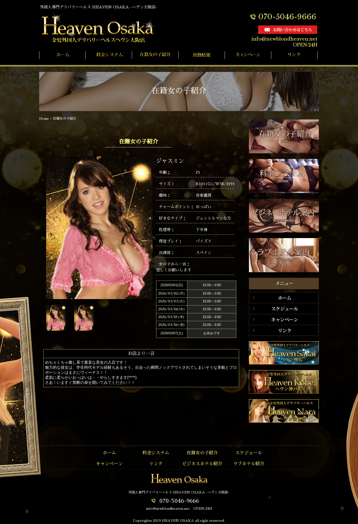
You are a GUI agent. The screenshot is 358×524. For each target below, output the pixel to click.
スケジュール (248, 453)
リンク (155, 464)
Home (44, 118)
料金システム (155, 453)
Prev (107, 318)
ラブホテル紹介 (248, 464)
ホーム (109, 453)
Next (122, 318)
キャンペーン (109, 464)
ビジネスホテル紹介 (202, 464)
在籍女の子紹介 (64, 118)
